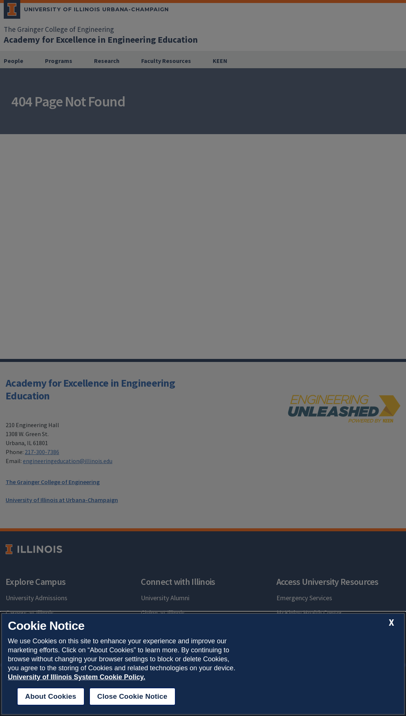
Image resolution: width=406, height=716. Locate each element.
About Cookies (50, 696)
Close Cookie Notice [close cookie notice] (132, 696)
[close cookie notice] (391, 622)
